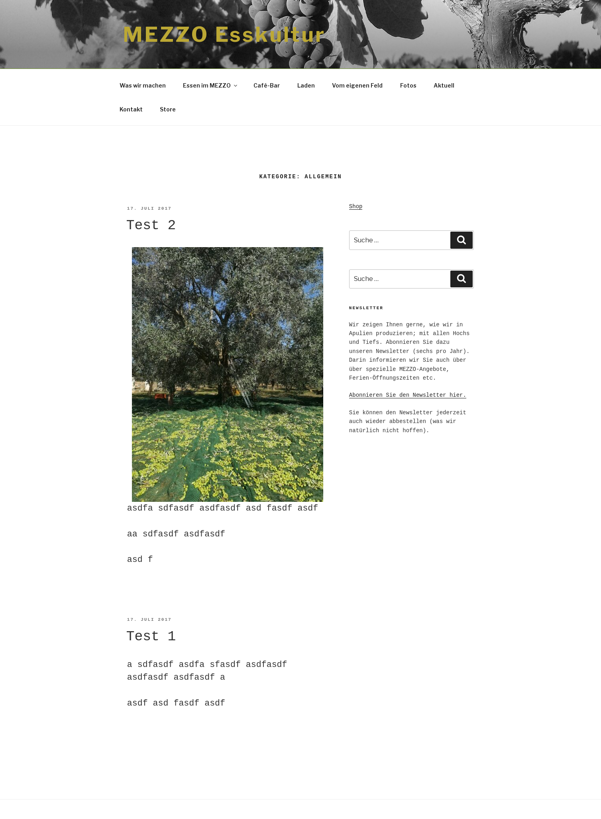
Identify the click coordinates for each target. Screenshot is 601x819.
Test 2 (151, 225)
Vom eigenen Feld (357, 85)
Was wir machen (143, 85)
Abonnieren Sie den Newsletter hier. (407, 395)
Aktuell (444, 85)
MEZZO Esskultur (224, 34)
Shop (356, 206)
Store (168, 109)
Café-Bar (266, 85)
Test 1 (151, 636)
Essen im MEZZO (210, 85)
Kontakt (131, 109)
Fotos (408, 85)
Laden (306, 85)
